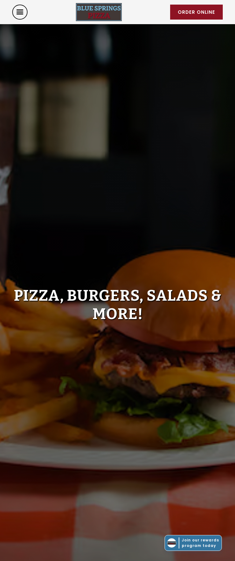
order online (196, 12)
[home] (99, 12)
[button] (20, 12)
